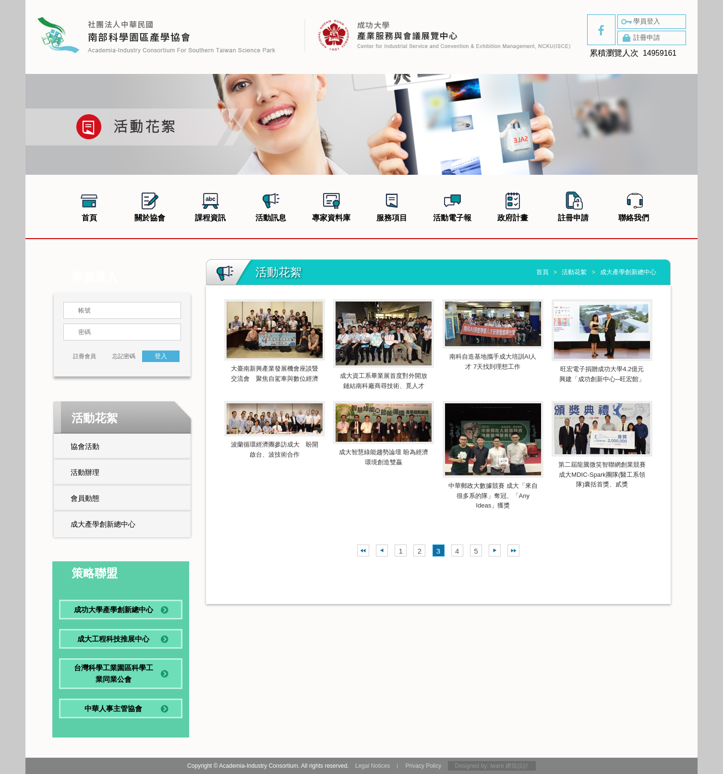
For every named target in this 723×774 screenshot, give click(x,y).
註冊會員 (84, 356)
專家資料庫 (331, 205)
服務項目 (391, 205)
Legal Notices (372, 765)
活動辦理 (85, 472)
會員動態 (85, 498)
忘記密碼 (123, 356)
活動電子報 (452, 205)
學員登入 (640, 21)
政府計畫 (512, 205)
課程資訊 (210, 205)
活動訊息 (270, 205)
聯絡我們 (633, 205)
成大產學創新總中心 (103, 524)
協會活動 (85, 446)
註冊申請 (640, 38)
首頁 (89, 205)
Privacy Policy (423, 765)
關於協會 (149, 205)
